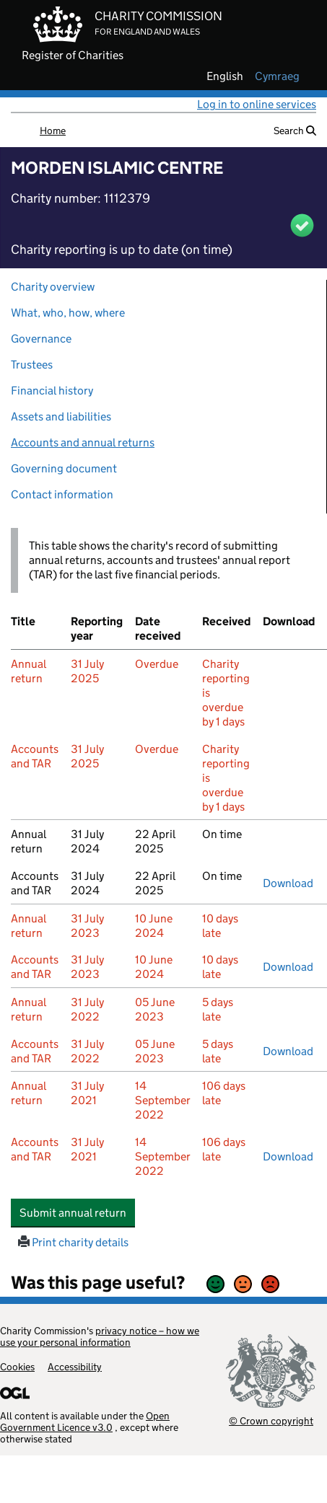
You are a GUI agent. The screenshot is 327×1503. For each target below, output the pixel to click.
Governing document (64, 468)
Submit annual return (77, 1212)
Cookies (17, 1366)
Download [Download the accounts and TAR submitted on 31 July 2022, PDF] (288, 1051)
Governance (41, 338)
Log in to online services (256, 104)
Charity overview (53, 287)
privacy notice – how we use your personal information (99, 1336)
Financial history (52, 390)
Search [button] (295, 130)
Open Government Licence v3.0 (85, 1421)
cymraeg (277, 76)
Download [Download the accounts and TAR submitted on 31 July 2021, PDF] (288, 1156)
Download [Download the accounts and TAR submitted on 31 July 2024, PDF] (288, 883)
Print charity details (73, 1242)
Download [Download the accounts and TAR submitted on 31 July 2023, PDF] (288, 967)
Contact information (62, 494)
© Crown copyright (271, 1420)
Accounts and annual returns (82, 442)
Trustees (32, 364)
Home (53, 130)
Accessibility (75, 1366)
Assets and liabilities (61, 416)
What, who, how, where (68, 312)
